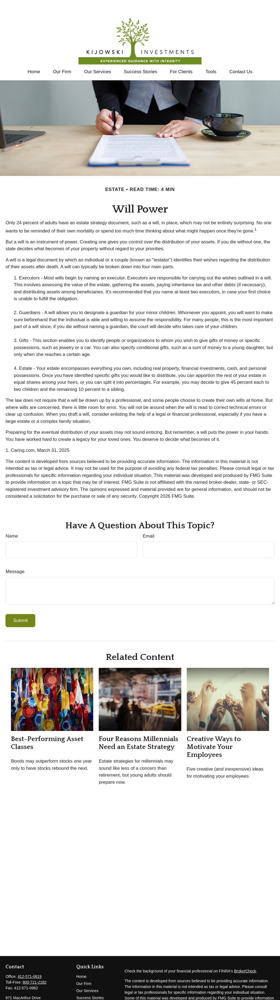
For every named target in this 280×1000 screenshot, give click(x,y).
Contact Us (85, 988)
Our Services (87, 974)
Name (11, 519)
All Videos (84, 995)
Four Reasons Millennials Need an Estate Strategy (138, 726)
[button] (33, 55)
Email (148, 519)
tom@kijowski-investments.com (32, 996)
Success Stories (90, 981)
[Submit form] (20, 604)
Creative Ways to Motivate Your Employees (214, 730)
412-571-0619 (30, 960)
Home (81, 960)
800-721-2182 (34, 966)
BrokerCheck (245, 954)
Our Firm (83, 967)
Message (14, 555)
